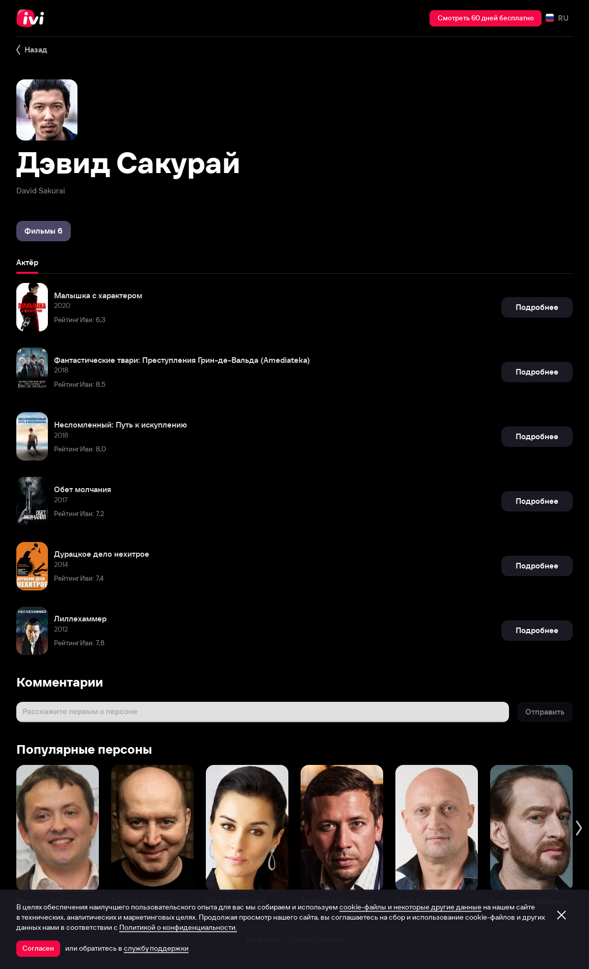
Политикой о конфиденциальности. (178, 927)
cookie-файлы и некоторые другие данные (410, 907)
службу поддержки (156, 948)
